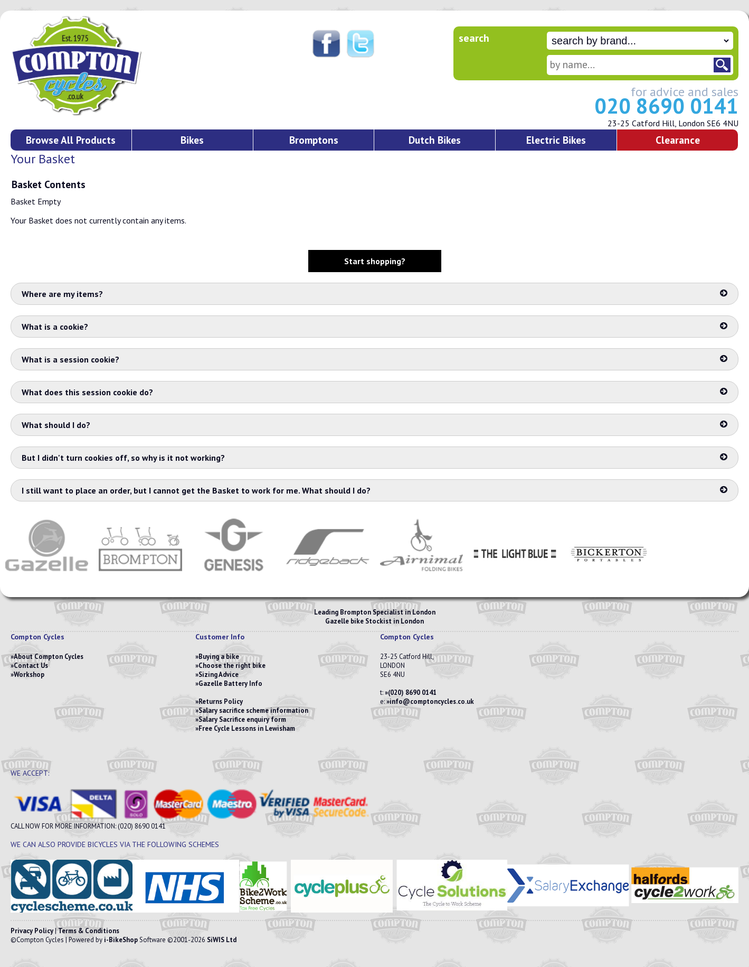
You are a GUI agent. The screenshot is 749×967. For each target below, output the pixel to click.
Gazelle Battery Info (230, 683)
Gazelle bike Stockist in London (374, 621)
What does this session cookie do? (374, 392)
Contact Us (31, 665)
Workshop (29, 674)
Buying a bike (218, 656)
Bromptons (313, 139)
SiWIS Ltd (221, 939)
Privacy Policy (32, 930)
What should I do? (374, 425)
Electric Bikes (556, 139)
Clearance (678, 139)
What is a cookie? (374, 326)
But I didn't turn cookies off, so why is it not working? (374, 457)
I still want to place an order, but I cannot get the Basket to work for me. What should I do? (374, 490)
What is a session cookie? (374, 359)
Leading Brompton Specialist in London (374, 612)
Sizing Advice (218, 674)
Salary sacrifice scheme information (253, 710)
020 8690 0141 (666, 105)
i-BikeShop (121, 939)
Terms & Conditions (88, 930)
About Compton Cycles (48, 656)
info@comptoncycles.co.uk (432, 701)
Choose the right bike (232, 665)
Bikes (192, 139)
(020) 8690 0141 (412, 692)
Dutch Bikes (435, 139)
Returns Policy (220, 701)
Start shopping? (374, 261)
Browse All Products (71, 139)
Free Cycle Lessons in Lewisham (246, 728)
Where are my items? (374, 294)
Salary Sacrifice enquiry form (242, 719)
